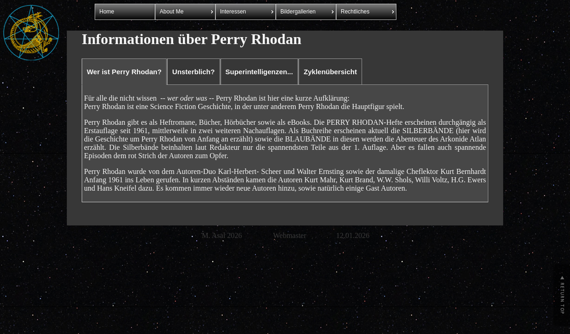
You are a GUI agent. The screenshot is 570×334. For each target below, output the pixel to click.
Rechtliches (355, 11)
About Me (171, 11)
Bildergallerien (298, 11)
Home (106, 11)
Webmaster (289, 235)
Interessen (233, 11)
